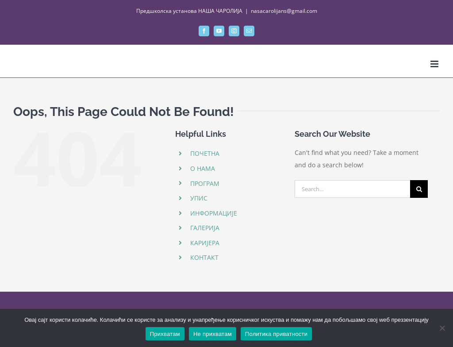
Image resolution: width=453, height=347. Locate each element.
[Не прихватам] (442, 328)
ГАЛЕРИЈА (204, 228)
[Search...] (352, 189)
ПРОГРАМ (204, 183)
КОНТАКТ (204, 257)
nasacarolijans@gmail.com (284, 11)
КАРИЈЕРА (204, 243)
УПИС (198, 198)
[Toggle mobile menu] (435, 64)
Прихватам (165, 334)
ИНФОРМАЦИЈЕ (213, 213)
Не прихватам (212, 334)
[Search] (419, 189)
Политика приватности (276, 334)
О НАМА (202, 168)
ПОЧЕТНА (204, 153)
